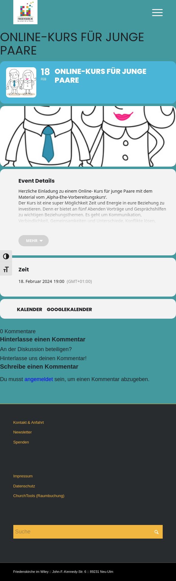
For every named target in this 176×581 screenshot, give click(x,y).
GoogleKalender (69, 310)
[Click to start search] (157, 532)
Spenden (21, 442)
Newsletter (22, 432)
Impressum (23, 476)
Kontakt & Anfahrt (28, 422)
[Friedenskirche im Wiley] (73, 12)
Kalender (29, 310)
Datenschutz (24, 486)
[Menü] (154, 12)
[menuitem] (154, 12)
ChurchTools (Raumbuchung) (38, 495)
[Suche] (88, 532)
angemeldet (38, 379)
